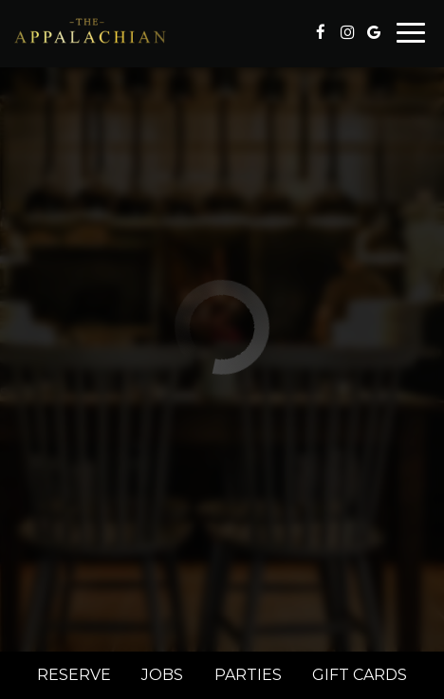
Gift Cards (359, 675)
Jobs (162, 675)
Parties (248, 675)
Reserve (74, 675)
